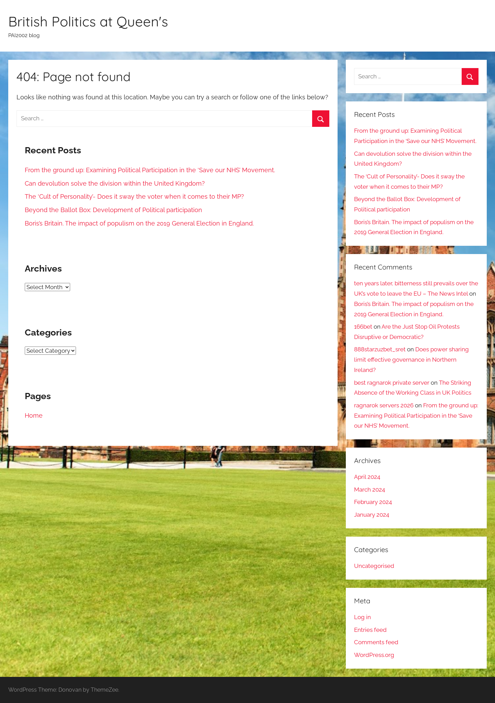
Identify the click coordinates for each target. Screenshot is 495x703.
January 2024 (371, 514)
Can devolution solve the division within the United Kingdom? (115, 183)
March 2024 (369, 489)
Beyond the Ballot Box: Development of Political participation (114, 209)
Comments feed (376, 642)
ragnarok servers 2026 (384, 405)
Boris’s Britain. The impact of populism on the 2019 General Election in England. (139, 223)
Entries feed (370, 629)
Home (34, 415)
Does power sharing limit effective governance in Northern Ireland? (411, 359)
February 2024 (373, 501)
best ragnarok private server (391, 382)
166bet (363, 326)
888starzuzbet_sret (380, 349)
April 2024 (367, 476)
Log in (362, 617)
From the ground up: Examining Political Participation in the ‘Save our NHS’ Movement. (150, 170)
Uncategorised (374, 565)
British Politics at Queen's (88, 21)
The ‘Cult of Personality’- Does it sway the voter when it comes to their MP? (134, 196)
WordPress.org (374, 654)
